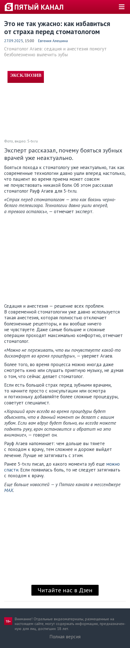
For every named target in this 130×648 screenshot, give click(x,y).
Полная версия (65, 637)
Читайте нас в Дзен (65, 590)
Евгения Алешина (53, 40)
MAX (8, 490)
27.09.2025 (13, 40)
